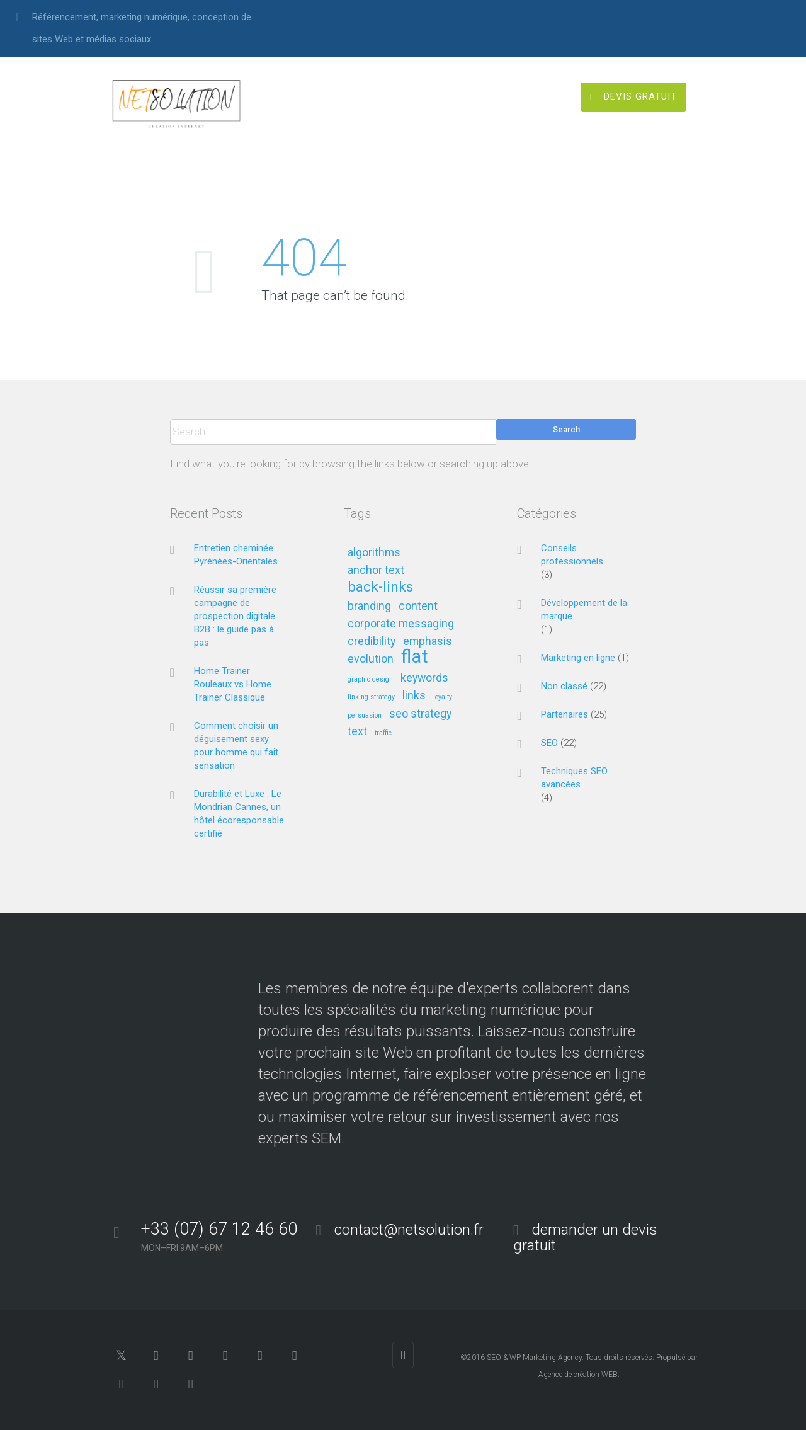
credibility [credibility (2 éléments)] (371, 642)
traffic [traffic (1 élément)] (383, 733)
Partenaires (564, 714)
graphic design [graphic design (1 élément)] (370, 680)
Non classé (564, 686)
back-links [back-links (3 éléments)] (380, 587)
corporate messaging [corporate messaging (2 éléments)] (401, 624)
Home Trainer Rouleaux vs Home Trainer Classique (232, 684)
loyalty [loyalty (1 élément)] (442, 697)
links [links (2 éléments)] (414, 696)
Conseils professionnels (572, 554)
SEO (549, 742)
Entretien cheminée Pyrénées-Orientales (236, 554)
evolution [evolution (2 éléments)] (371, 659)
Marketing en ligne (578, 657)
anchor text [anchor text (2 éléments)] (376, 570)
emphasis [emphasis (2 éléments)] (427, 642)
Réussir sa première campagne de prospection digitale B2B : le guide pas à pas (235, 616)
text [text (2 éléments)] (357, 732)
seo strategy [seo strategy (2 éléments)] (420, 714)
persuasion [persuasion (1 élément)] (365, 715)
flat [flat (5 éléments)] (414, 657)
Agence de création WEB (578, 1374)
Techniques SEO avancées (574, 777)
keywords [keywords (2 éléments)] (424, 678)
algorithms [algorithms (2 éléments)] (374, 553)
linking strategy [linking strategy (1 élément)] (371, 697)
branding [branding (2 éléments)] (369, 606)
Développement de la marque (584, 609)
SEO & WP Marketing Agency (534, 1357)
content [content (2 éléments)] (418, 606)
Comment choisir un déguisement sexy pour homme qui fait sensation (236, 745)
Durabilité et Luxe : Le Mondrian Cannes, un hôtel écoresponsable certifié (239, 813)
